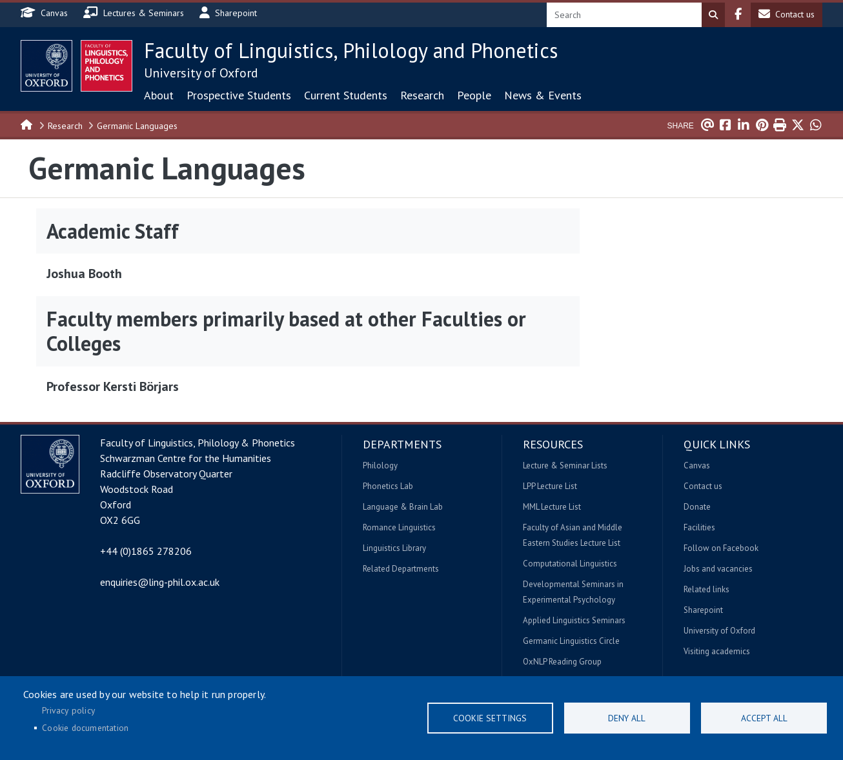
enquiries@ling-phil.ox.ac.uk (159, 581)
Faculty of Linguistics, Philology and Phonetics (351, 50)
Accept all (764, 718)
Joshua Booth (84, 273)
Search (713, 15)
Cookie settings (490, 718)
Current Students (345, 95)
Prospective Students (239, 95)
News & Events (543, 95)
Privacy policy (68, 710)
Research (422, 95)
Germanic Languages (137, 126)
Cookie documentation (85, 728)
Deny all (626, 718)
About (159, 95)
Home (27, 124)
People (474, 95)
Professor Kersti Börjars (112, 386)
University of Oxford (201, 73)
